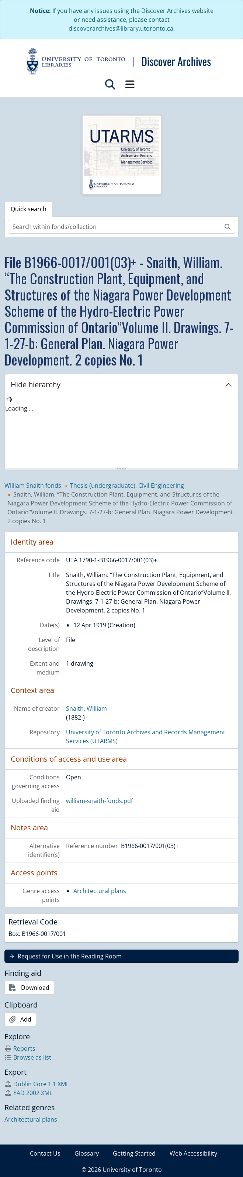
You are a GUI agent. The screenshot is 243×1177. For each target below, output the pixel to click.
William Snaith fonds (32, 485)
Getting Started (134, 1153)
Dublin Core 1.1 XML (36, 1084)
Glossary (86, 1153)
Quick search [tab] (28, 209)
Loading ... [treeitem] (19, 408)
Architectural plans (99, 891)
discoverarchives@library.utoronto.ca (121, 28)
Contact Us (45, 1153)
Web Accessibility (193, 1153)
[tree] (121, 432)
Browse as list (27, 1057)
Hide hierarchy (35, 385)
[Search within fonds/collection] (114, 227)
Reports (19, 1048)
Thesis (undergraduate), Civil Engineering (127, 485)
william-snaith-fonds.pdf (99, 801)
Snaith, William (86, 708)
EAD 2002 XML (28, 1093)
